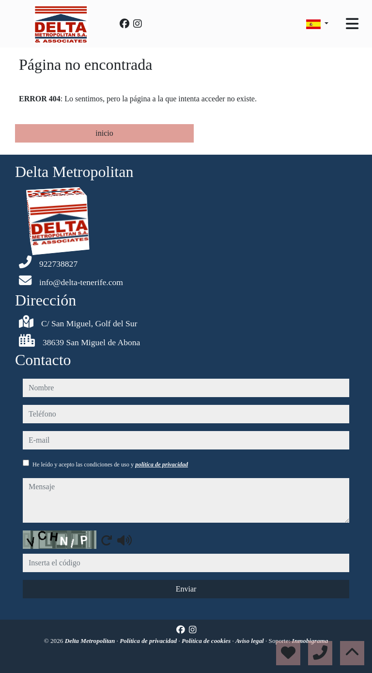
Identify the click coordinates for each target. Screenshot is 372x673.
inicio (104, 133)
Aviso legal (250, 640)
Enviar (186, 589)
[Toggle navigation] (352, 24)
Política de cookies (207, 640)
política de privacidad (161, 464)
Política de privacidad (149, 640)
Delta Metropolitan (91, 640)
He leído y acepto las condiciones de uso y (110, 464)
